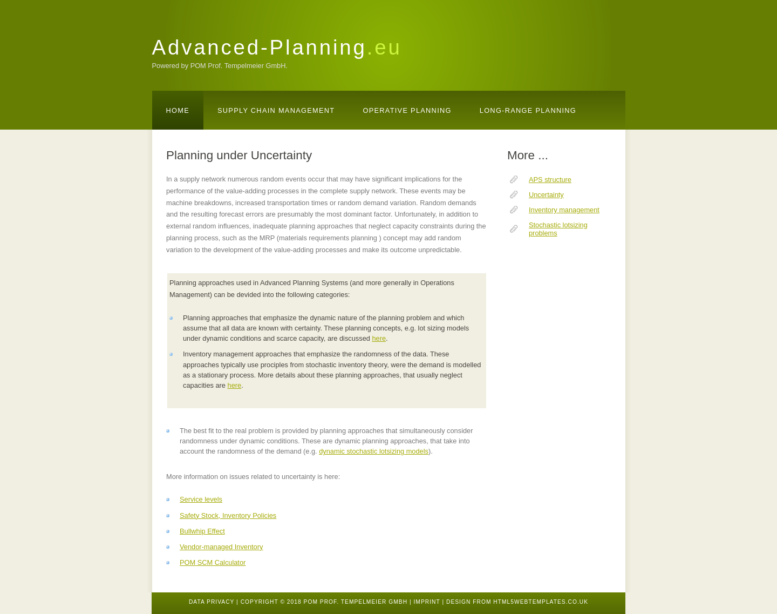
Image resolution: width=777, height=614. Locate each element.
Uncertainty (546, 195)
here (379, 338)
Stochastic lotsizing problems (558, 229)
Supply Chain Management (276, 110)
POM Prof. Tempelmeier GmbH (355, 602)
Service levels (201, 499)
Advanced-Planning (277, 47)
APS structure (550, 180)
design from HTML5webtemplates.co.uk (517, 602)
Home (178, 110)
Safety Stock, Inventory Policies (228, 515)
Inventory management (564, 210)
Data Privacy (211, 602)
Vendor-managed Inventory (221, 547)
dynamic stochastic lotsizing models (373, 451)
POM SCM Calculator (213, 562)
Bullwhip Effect (202, 531)
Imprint (426, 602)
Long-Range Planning (528, 110)
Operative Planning (407, 110)
